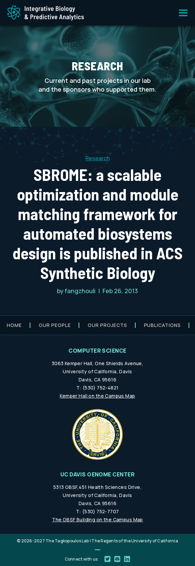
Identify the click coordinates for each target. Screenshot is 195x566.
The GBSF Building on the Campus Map (97, 519)
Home (14, 325)
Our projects (107, 325)
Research (97, 158)
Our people (55, 325)
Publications (162, 325)
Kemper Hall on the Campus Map (97, 396)
